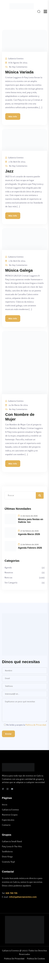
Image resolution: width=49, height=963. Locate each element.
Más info (12, 116)
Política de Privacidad (35, 725)
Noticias (8, 577)
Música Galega (19, 270)
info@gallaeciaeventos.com (23, 897)
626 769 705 (11, 893)
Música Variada (19, 72)
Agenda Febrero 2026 (30, 548)
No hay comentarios (18, 67)
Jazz (9, 171)
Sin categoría (11, 582)
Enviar (8, 734)
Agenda (8, 567)
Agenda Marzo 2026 (29, 534)
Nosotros (9, 572)
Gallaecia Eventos (16, 58)
